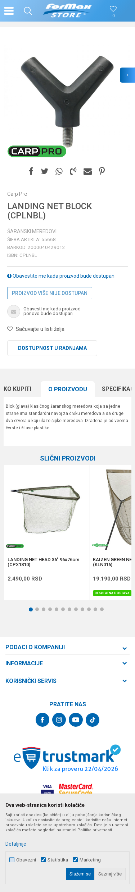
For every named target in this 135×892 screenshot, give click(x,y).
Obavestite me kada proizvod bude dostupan (60, 276)
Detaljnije (15, 844)
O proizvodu (67, 389)
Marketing (90, 860)
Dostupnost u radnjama (52, 348)
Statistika (58, 860)
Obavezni (26, 860)
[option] (67, 98)
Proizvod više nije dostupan (49, 293)
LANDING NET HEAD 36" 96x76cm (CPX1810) (43, 562)
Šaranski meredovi (32, 231)
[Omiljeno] (113, 16)
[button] (28, 11)
